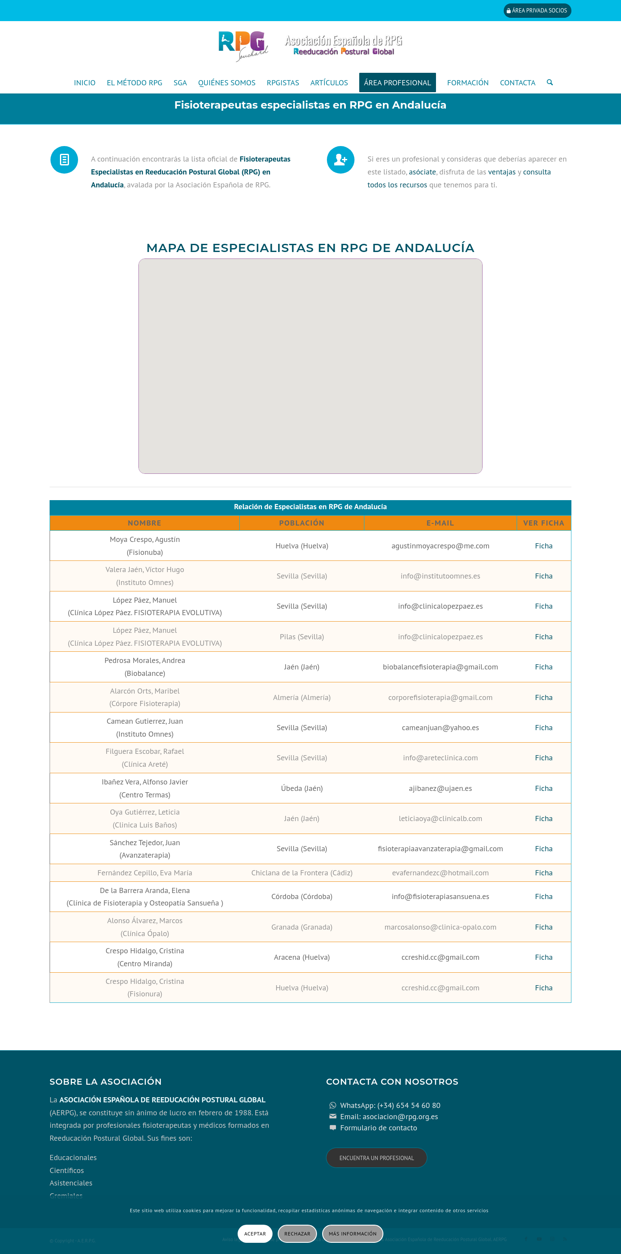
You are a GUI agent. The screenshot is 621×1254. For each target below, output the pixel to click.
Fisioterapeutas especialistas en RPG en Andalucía (310, 105)
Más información (353, 1233)
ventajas (502, 172)
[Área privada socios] (537, 10)
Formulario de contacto (378, 1128)
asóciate (422, 172)
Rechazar (298, 1233)
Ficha (544, 546)
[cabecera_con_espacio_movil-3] (310, 46)
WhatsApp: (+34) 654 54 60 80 (390, 1105)
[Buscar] (547, 82)
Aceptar (255, 1233)
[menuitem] (84, 82)
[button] (185, 350)
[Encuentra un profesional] (376, 1158)
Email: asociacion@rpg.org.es (389, 1116)
